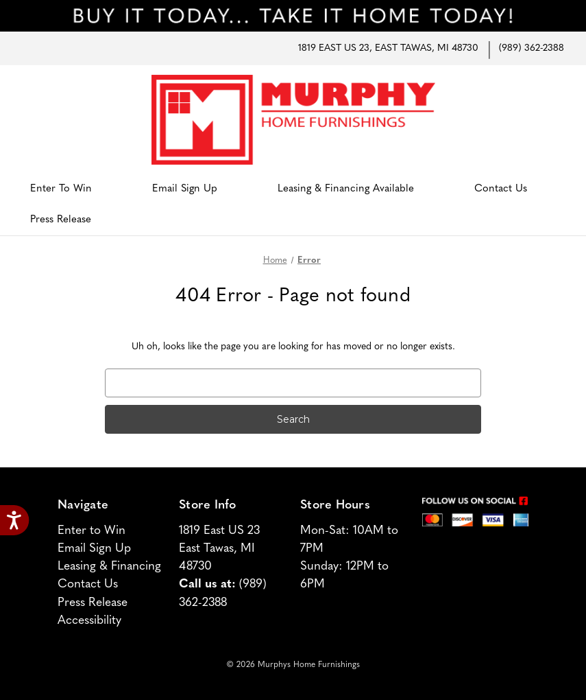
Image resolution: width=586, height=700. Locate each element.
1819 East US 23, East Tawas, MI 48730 (388, 48)
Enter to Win (61, 189)
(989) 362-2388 (531, 48)
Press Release (60, 220)
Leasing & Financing (109, 566)
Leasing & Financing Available (346, 189)
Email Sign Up (184, 189)
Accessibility (89, 621)
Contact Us (500, 189)
